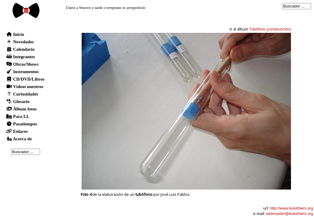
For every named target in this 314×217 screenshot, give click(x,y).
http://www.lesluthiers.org (291, 208)
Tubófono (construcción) (270, 29)
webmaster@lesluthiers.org (289, 213)
